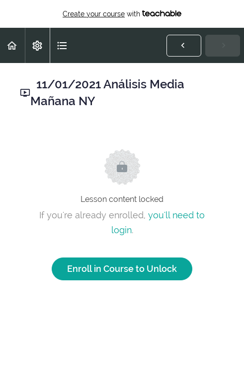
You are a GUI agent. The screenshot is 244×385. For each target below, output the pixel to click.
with (122, 14)
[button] (12, 45)
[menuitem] (37, 45)
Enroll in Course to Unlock (122, 268)
